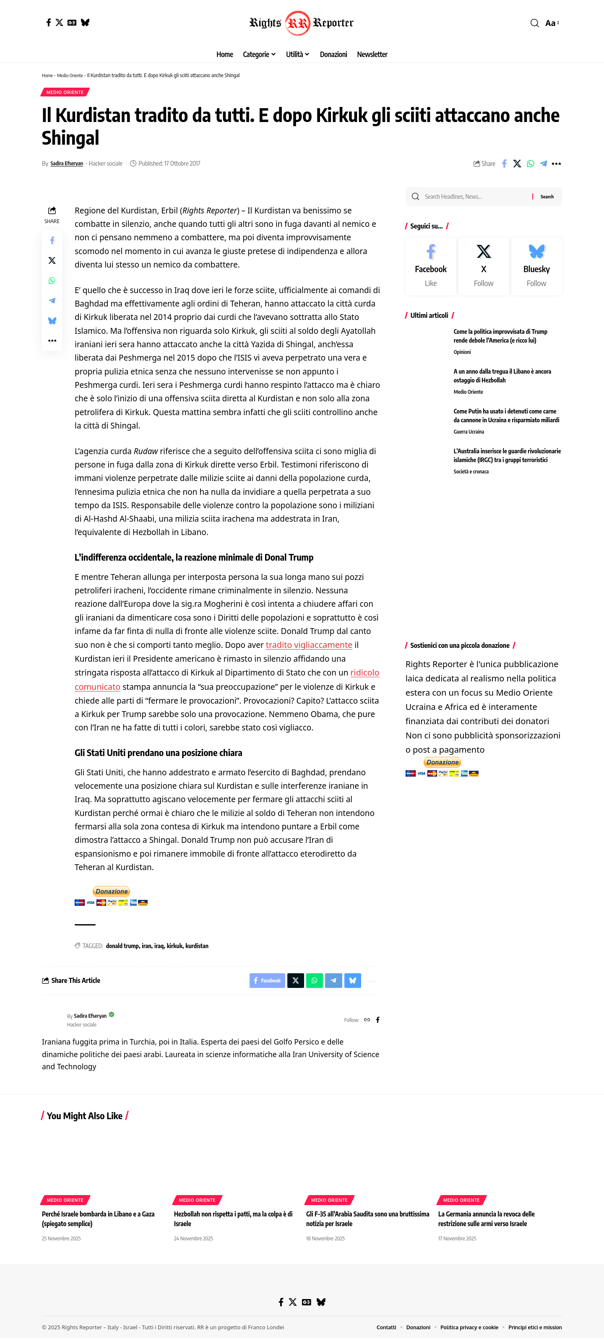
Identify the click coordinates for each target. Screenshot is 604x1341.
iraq (159, 946)
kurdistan (196, 946)
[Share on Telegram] (543, 166)
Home (48, 75)
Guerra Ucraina (470, 436)
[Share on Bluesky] (52, 323)
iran (146, 946)
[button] (535, 23)
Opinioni (463, 356)
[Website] (366, 1023)
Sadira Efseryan (69, 165)
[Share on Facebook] (504, 166)
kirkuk (174, 946)
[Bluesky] (84, 22)
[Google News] (71, 22)
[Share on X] (517, 166)
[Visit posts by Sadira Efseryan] (52, 1023)
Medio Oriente (74, 75)
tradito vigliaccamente (307, 647)
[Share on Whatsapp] (530, 166)
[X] (59, 22)
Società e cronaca (472, 476)
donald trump (122, 946)
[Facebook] (48, 22)
